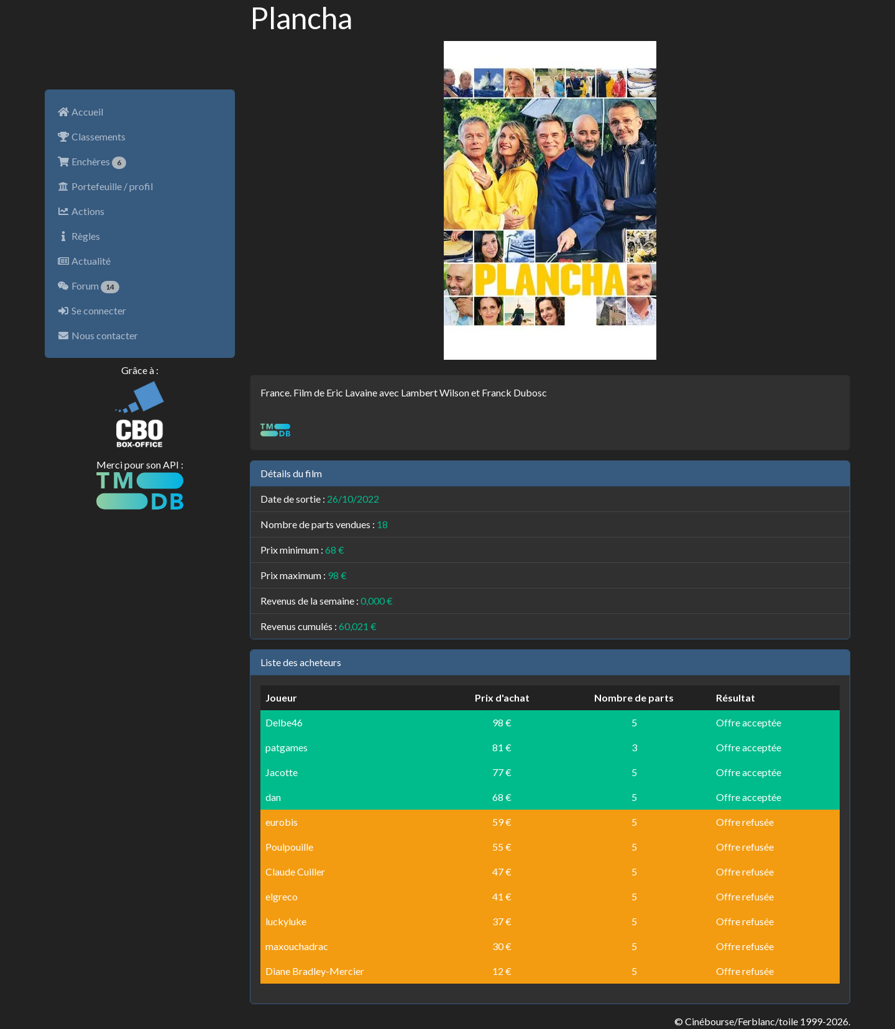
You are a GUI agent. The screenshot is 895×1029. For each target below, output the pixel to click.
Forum (88, 286)
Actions (80, 211)
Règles (78, 236)
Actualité (84, 261)
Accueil (80, 111)
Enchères (91, 162)
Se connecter (91, 310)
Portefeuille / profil (105, 186)
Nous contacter (97, 335)
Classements (91, 136)
